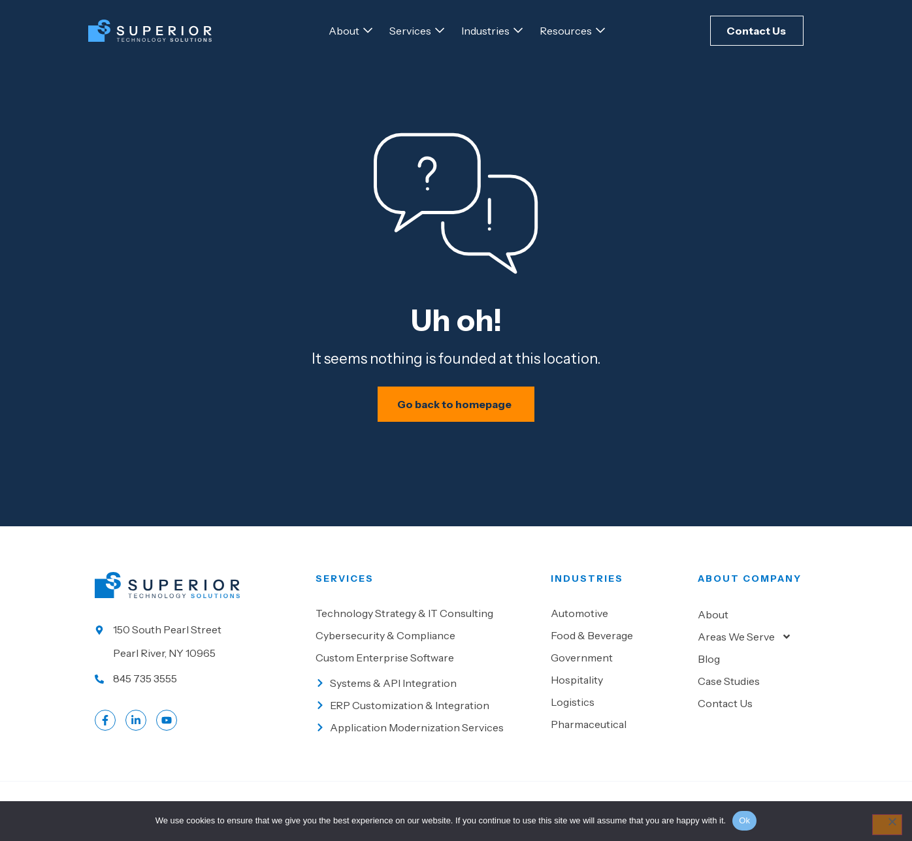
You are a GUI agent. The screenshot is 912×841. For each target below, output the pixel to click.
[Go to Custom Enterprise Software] (427, 664)
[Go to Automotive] (618, 619)
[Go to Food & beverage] (618, 642)
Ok (744, 820)
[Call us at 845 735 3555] (198, 685)
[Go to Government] (618, 664)
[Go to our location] (198, 647)
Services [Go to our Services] (345, 585)
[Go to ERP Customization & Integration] (427, 712)
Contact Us (725, 709)
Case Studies (729, 687)
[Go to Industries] (485, 31)
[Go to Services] (410, 31)
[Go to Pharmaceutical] (618, 730)
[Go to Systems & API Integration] (427, 689)
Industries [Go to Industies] (587, 585)
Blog (709, 665)
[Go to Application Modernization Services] (427, 734)
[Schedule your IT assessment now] (456, 410)
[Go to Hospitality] (618, 686)
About (713, 620)
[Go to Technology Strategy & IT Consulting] (427, 619)
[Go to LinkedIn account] (135, 726)
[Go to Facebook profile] (105, 726)
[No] (886, 824)
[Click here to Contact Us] (757, 31)
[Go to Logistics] (618, 708)
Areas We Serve (745, 643)
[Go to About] (344, 31)
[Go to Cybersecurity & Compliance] (427, 642)
